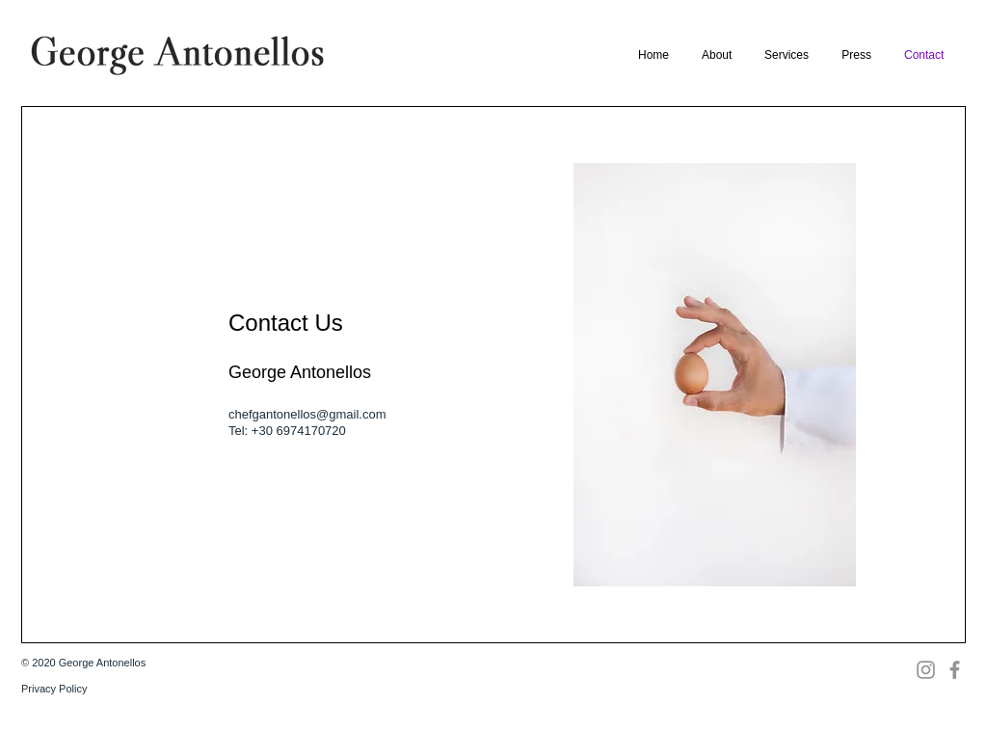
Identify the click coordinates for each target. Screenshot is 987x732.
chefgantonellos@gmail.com (307, 414)
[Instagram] (926, 670)
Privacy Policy (54, 688)
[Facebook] (955, 670)
